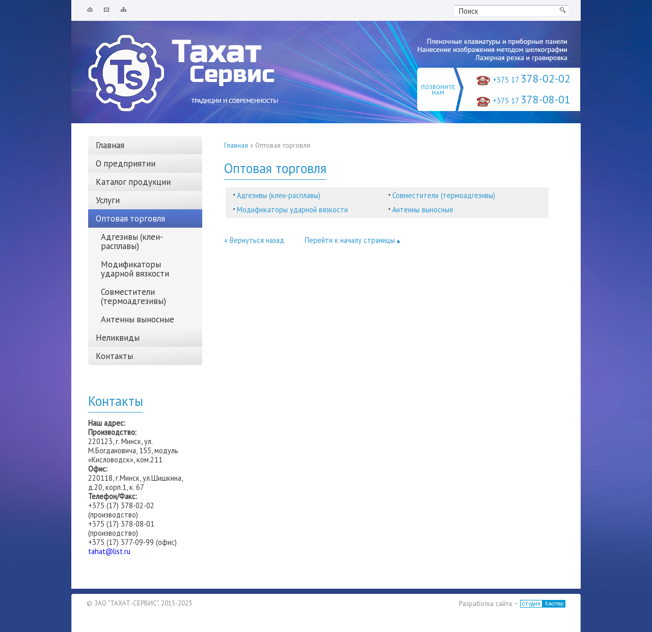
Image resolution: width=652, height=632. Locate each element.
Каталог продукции (133, 181)
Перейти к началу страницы (352, 240)
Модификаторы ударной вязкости (292, 209)
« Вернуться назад (254, 240)
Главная (236, 145)
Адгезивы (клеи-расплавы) (278, 195)
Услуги (108, 200)
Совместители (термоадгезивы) (443, 195)
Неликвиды (118, 337)
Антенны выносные (422, 209)
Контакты (114, 356)
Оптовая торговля (130, 218)
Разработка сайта (485, 603)
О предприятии (125, 163)
